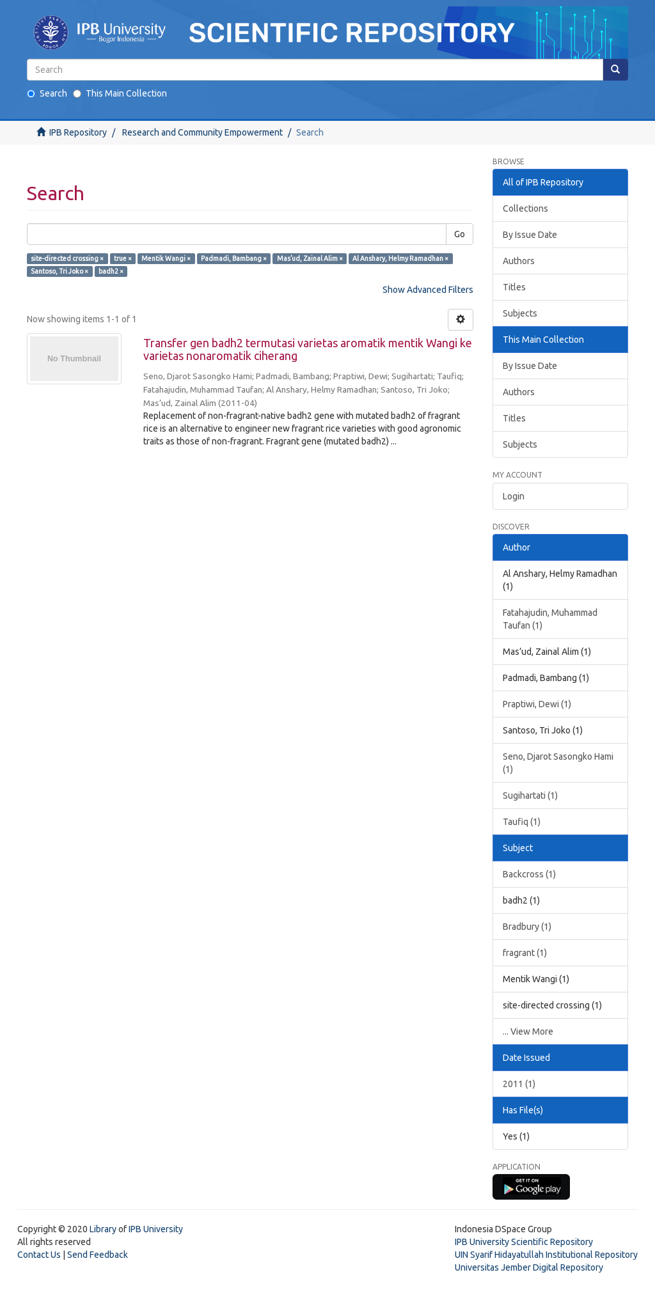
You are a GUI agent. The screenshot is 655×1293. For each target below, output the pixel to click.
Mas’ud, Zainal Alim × (310, 258)
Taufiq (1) (522, 822)
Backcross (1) (529, 874)
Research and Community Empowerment (202, 132)
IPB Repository (78, 132)
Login (514, 496)
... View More (528, 1031)
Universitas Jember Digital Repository (529, 1267)
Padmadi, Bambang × (234, 258)
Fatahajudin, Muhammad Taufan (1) (550, 619)
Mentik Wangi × (166, 258)
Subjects (520, 313)
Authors (519, 261)
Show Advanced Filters (428, 290)
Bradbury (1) (527, 926)
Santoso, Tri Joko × (59, 271)
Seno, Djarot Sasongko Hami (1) (558, 762)
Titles (514, 287)
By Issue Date (530, 235)
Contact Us (39, 1255)
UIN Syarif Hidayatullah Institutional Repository (546, 1255)
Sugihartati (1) (530, 795)
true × (123, 258)
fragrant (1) (525, 953)
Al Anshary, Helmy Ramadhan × (400, 258)
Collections (525, 208)
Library (103, 1229)
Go (459, 234)
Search (47, 93)
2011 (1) (519, 1084)
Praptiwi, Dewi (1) (537, 704)
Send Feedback (97, 1255)
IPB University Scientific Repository (524, 1242)
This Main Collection (120, 93)
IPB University (156, 1229)
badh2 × (111, 271)
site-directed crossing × (67, 258)
